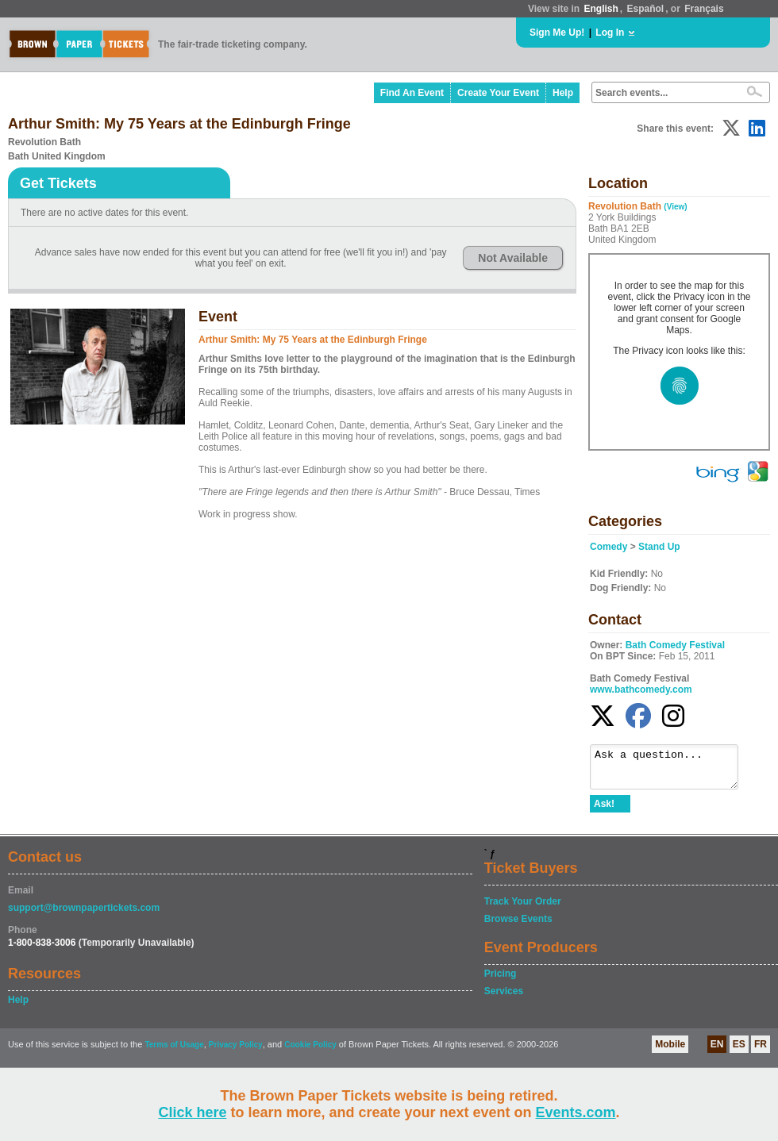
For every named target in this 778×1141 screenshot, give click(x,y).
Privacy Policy (236, 1051)
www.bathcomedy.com (641, 689)
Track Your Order (522, 908)
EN (717, 1051)
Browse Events (518, 926)
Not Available (513, 258)
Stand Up (659, 546)
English (601, 8)
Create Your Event (498, 92)
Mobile (670, 1051)
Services (503, 998)
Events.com (576, 1112)
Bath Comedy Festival (675, 645)
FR (760, 1051)
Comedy (608, 546)
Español (645, 8)
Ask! (604, 810)
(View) (675, 206)
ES (739, 1051)
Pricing (500, 980)
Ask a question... (672, 770)
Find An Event (412, 92)
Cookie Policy (310, 1051)
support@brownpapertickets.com (84, 914)
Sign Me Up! (557, 32)
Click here (192, 1112)
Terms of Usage (173, 1051)
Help (563, 92)
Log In (609, 32)
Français (703, 8)
